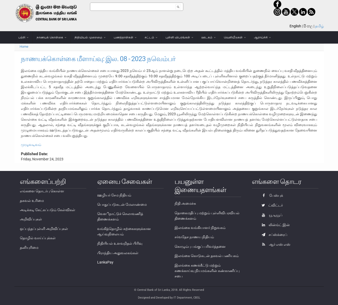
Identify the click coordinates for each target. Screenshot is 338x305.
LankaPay (105, 262)
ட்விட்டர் (271, 205)
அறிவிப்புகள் (31, 219)
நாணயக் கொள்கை (52, 37)
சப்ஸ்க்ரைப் (273, 235)
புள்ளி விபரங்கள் (179, 37)
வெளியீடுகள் (235, 37)
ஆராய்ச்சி (262, 37)
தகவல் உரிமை (32, 201)
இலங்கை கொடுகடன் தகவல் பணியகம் (207, 256)
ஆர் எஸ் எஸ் (274, 244)
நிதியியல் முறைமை (90, 37)
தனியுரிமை (29, 247)
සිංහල (308, 26)
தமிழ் (319, 26)
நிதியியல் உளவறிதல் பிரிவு (119, 243)
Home (24, 46)
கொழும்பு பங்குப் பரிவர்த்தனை (200, 246)
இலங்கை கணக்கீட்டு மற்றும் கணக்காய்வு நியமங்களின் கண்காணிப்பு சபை (207, 270)
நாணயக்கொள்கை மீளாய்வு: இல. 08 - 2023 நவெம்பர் (98, 59)
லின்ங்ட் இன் (274, 225)
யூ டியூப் (270, 215)
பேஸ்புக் (271, 195)
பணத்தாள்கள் (125, 37)
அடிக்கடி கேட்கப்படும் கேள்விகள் (47, 210)
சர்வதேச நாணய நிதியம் (194, 237)
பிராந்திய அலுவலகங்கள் (117, 253)
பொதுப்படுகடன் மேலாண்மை (122, 204)
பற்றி (23, 37)
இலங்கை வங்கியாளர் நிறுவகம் (200, 228)
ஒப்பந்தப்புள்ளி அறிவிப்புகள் (44, 229)
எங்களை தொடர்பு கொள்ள (42, 191)
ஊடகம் (208, 37)
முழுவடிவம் (31, 145)
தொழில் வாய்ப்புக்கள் (38, 238)
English (295, 26)
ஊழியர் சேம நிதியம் (114, 195)
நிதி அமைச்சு (185, 203)
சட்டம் (151, 37)
